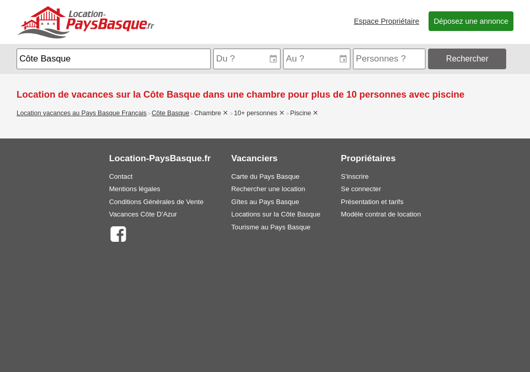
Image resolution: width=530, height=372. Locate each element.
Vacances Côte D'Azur (143, 214)
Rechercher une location (268, 189)
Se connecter (361, 189)
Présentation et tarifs (372, 202)
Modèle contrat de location (381, 214)
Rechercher (467, 58)
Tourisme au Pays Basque (271, 227)
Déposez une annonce (471, 21)
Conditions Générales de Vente (156, 202)
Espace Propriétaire (386, 21)
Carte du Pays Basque (265, 176)
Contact (120, 176)
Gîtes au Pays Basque (265, 202)
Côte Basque (170, 113)
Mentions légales (134, 189)
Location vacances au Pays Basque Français (81, 113)
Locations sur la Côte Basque (275, 214)
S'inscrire (355, 176)
